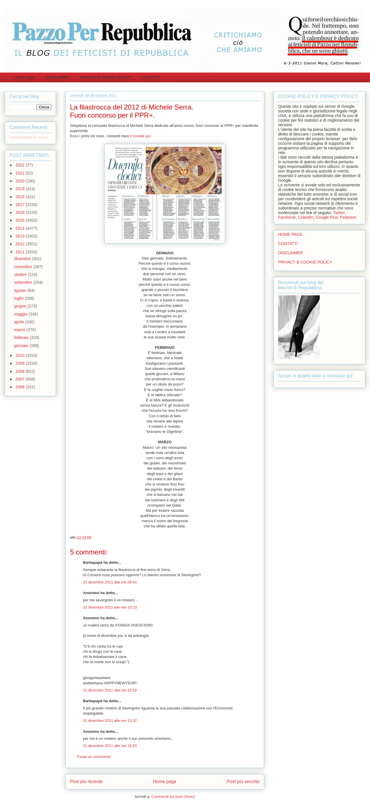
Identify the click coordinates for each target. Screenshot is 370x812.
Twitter (339, 212)
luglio (19, 298)
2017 (21, 204)
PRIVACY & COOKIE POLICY (105, 77)
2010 (21, 355)
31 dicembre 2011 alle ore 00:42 (110, 582)
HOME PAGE (290, 234)
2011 (21, 252)
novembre (23, 266)
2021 (21, 173)
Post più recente (86, 781)
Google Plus (327, 217)
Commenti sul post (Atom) (173, 796)
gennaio (22, 345)
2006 (21, 387)
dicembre (23, 258)
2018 (21, 196)
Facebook (287, 217)
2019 (21, 188)
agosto (20, 290)
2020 (21, 181)
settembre (23, 282)
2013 (21, 236)
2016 (21, 212)
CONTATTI (151, 77)
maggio (21, 314)
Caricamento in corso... (30, 137)
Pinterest (348, 217)
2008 (21, 371)
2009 (21, 363)
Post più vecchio (243, 781)
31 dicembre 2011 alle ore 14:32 (110, 720)
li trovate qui (140, 136)
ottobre (21, 274)
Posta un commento (94, 756)
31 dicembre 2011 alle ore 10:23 (110, 607)
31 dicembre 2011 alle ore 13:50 (110, 690)
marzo (20, 329)
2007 (21, 379)
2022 (21, 165)
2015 (21, 220)
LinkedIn (305, 217)
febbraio (22, 337)
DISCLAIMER (57, 77)
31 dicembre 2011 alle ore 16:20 (110, 746)
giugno (20, 306)
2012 (21, 244)
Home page (24, 77)
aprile (19, 322)
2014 (21, 228)
